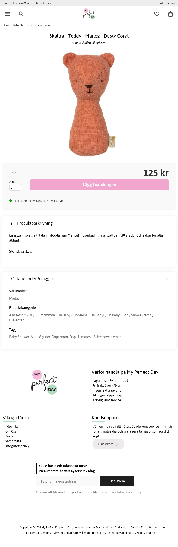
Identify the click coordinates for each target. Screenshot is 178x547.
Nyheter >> (43, 3)
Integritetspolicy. (129, 492)
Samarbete (13, 441)
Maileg (14, 298)
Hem (6, 25)
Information (167, 3)
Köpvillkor (12, 426)
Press (9, 436)
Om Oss (10, 431)
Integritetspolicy (17, 446)
